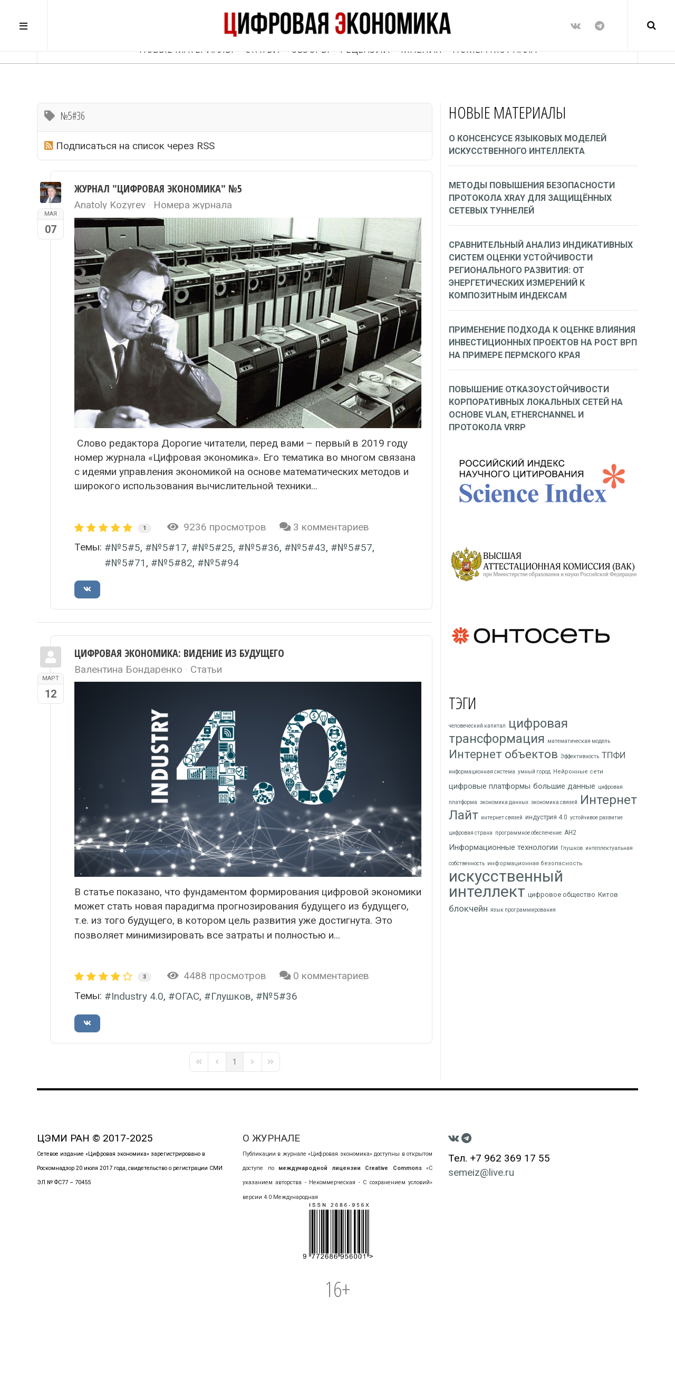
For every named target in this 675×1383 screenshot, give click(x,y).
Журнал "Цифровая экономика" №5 (158, 188)
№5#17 (169, 547)
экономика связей (554, 802)
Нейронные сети (578, 771)
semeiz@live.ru (481, 1172)
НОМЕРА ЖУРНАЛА (494, 79)
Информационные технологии (503, 847)
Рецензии (365, 79)
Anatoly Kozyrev (110, 205)
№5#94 (221, 563)
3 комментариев (331, 527)
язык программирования (523, 910)
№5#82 (175, 563)
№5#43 (308, 547)
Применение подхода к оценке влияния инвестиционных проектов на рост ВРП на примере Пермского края (543, 342)
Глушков (231, 996)
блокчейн (468, 908)
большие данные (564, 786)
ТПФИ (614, 755)
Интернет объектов (503, 754)
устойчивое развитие (596, 817)
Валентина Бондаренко (128, 669)
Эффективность (580, 756)
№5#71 (128, 563)
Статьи (262, 79)
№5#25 (215, 547)
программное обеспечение (528, 833)
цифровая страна (471, 833)
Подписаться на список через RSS (135, 146)
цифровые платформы (490, 786)
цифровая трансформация (508, 731)
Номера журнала (192, 205)
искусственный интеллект (506, 884)
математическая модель (578, 741)
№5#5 (125, 547)
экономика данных (504, 802)
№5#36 (262, 547)
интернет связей (502, 817)
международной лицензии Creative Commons (350, 1168)
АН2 (570, 832)
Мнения (421, 79)
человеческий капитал (477, 726)
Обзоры (310, 79)
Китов (608, 894)
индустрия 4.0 (546, 817)
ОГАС (187, 996)
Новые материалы (186, 79)
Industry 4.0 (137, 996)
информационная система (482, 772)
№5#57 (355, 547)
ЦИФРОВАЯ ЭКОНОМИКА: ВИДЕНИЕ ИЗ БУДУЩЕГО (179, 653)
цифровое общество (561, 894)
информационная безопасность (535, 863)
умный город (534, 772)
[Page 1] (235, 1062)
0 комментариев (331, 976)
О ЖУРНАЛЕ (271, 1138)
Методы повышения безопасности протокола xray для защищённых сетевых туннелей (532, 198)
